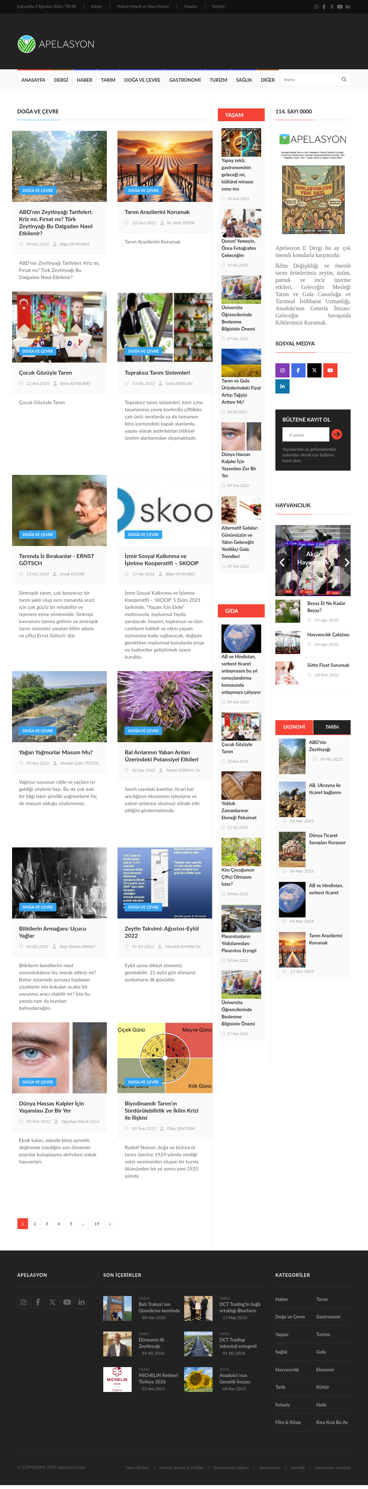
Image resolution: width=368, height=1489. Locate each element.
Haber (84, 84)
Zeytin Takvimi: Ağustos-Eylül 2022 (162, 936)
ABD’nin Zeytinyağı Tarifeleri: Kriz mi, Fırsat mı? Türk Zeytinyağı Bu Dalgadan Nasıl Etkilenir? (56, 227)
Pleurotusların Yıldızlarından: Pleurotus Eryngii (238, 947)
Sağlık (244, 84)
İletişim (219, 6)
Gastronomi (185, 84)
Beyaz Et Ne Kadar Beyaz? (326, 610)
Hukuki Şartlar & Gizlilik (181, 1471)
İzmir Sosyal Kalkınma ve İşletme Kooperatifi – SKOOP (161, 564)
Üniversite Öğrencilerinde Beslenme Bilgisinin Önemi (238, 322)
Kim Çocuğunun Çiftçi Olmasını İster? (237, 881)
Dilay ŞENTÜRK (181, 1132)
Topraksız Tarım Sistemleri (157, 376)
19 (96, 1228)
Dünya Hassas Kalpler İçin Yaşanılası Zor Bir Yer (51, 1111)
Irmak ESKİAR (72, 578)
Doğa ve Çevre (142, 84)
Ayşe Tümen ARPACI (77, 950)
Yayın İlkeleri (137, 1471)
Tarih (332, 731)
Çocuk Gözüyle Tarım (45, 376)
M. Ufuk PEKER (180, 227)
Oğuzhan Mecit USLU (80, 1125)
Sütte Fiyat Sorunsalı (328, 669)
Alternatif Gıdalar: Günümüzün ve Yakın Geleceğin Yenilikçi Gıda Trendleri (239, 546)
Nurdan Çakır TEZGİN (79, 767)
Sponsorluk (269, 1471)
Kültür (322, 1391)
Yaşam (282, 1338)
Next (345, 564)
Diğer (268, 84)
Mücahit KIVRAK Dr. (183, 950)
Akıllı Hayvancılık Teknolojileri (313, 566)
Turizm (218, 84)
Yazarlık (298, 1471)
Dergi (61, 84)
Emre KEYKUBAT (75, 387)
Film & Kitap (288, 1426)
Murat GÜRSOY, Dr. (183, 774)
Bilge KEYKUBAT (75, 248)
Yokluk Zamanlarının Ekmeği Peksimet (239, 815)
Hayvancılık (287, 1373)
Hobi (321, 1409)
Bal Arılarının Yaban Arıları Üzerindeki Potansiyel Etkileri (161, 760)
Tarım (108, 84)
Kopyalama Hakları (231, 1471)
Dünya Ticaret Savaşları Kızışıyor (327, 843)
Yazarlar (190, 6)
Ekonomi (294, 731)
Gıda (321, 1356)
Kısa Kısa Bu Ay (332, 1426)
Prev (280, 564)
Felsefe (282, 1409)
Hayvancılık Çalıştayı (328, 638)
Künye (96, 6)
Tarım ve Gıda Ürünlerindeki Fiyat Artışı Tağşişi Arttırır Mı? (241, 395)
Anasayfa (33, 84)
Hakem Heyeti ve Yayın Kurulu (143, 6)
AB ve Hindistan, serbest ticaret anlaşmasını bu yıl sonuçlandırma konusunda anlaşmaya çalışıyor (241, 678)
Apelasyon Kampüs (333, 1471)
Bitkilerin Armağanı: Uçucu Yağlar (52, 936)
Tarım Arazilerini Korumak (157, 216)
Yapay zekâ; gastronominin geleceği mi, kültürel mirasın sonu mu (237, 179)
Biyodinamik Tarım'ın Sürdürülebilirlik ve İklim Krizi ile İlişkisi (161, 1114)
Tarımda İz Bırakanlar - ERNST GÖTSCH (56, 564)
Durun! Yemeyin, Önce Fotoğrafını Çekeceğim (238, 252)
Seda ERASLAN (179, 387)
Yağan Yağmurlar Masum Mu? (56, 756)
